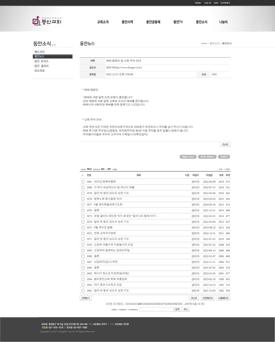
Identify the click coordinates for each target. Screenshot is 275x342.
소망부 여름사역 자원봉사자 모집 (113, 244)
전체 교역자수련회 (105, 233)
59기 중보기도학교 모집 (108, 284)
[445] (151, 303)
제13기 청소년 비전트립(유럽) (111, 273)
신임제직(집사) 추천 (106, 261)
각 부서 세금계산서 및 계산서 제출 (114, 187)
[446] (156, 303)
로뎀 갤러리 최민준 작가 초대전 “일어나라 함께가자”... (126, 215)
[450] (179, 303)
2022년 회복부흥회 (105, 181)
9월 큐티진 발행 (103, 227)
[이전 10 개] (113, 303)
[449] (174, 303)
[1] (121, 303)
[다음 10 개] (197, 303)
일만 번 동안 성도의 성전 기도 (111, 192)
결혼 (96, 210)
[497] (188, 303)
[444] (145, 303)
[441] (128, 303)
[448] (168, 303)
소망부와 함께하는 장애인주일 (112, 250)
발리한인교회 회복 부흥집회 (110, 278)
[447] (162, 303)
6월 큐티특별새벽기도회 (108, 204)
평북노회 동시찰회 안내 (108, 198)
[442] (134, 303)
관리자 (110, 67)
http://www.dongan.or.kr (128, 67)
